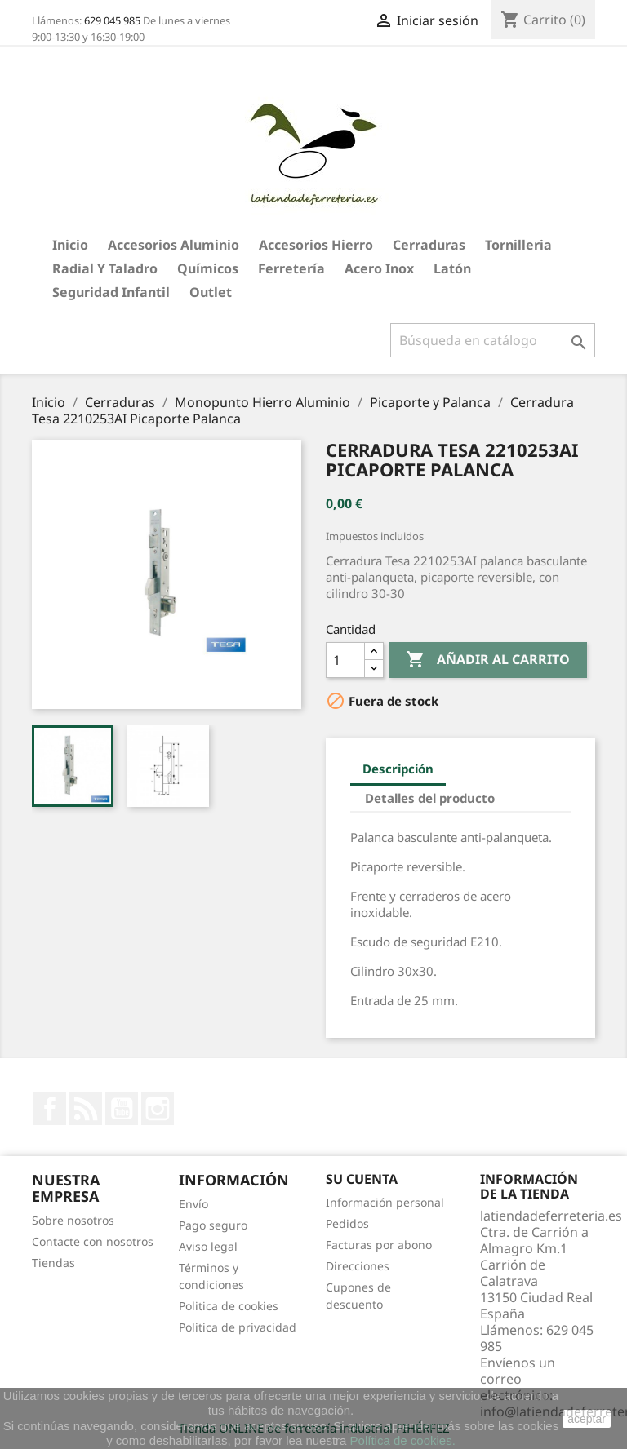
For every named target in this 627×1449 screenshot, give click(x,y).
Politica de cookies (228, 1306)
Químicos (207, 268)
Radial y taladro (105, 268)
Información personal (385, 1202)
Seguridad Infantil (111, 292)
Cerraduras (429, 245)
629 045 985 (112, 20)
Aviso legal (208, 1246)
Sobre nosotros (73, 1220)
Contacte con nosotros (92, 1241)
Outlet (210, 292)
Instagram (157, 1108)
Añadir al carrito (488, 660)
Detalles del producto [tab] (430, 798)
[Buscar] (492, 340)
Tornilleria (518, 245)
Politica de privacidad (237, 1327)
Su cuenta (362, 1179)
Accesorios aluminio (173, 245)
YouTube (121, 1108)
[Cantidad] (345, 660)
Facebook (49, 1108)
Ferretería (291, 268)
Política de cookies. (403, 1440)
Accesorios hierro (316, 245)
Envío (193, 1204)
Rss (85, 1108)
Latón (452, 268)
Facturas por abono (379, 1244)
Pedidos (347, 1223)
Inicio (70, 245)
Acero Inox (379, 268)
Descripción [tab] (398, 768)
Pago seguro (213, 1225)
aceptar (586, 1418)
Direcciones (357, 1266)
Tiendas (53, 1262)
